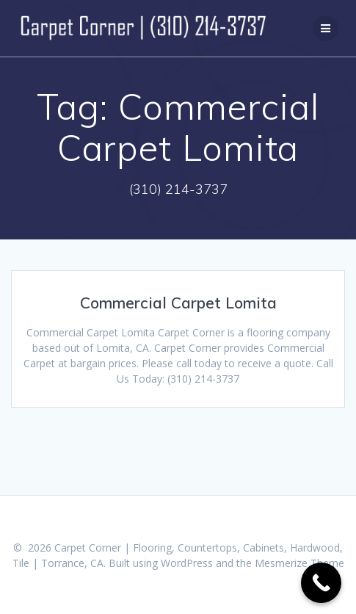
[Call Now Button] (321, 583)
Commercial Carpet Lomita (178, 302)
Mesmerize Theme (299, 563)
